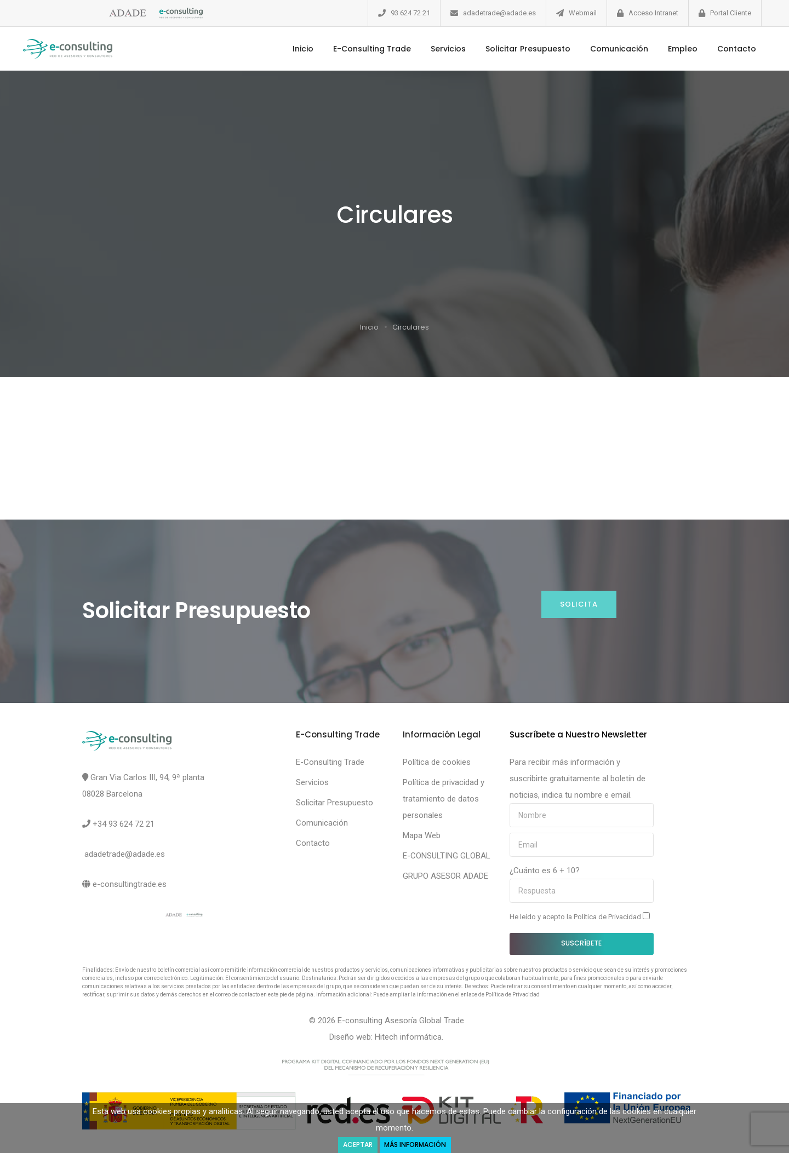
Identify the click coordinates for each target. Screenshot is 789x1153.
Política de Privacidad (608, 917)
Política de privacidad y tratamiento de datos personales (443, 798)
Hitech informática (408, 1037)
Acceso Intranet (653, 13)
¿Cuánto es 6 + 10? (545, 870)
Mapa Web (422, 835)
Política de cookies (437, 762)
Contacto (732, 48)
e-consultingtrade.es (130, 884)
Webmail (583, 13)
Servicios (443, 48)
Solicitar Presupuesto (523, 48)
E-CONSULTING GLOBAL (446, 856)
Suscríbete (581, 943)
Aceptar (356, 1144)
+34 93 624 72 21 (124, 824)
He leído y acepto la (580, 916)
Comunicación (615, 48)
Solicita (579, 604)
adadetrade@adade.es (499, 13)
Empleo (678, 48)
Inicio (298, 48)
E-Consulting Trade (368, 48)
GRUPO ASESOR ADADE (445, 876)
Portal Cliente (730, 13)
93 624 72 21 (410, 13)
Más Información (416, 1144)
